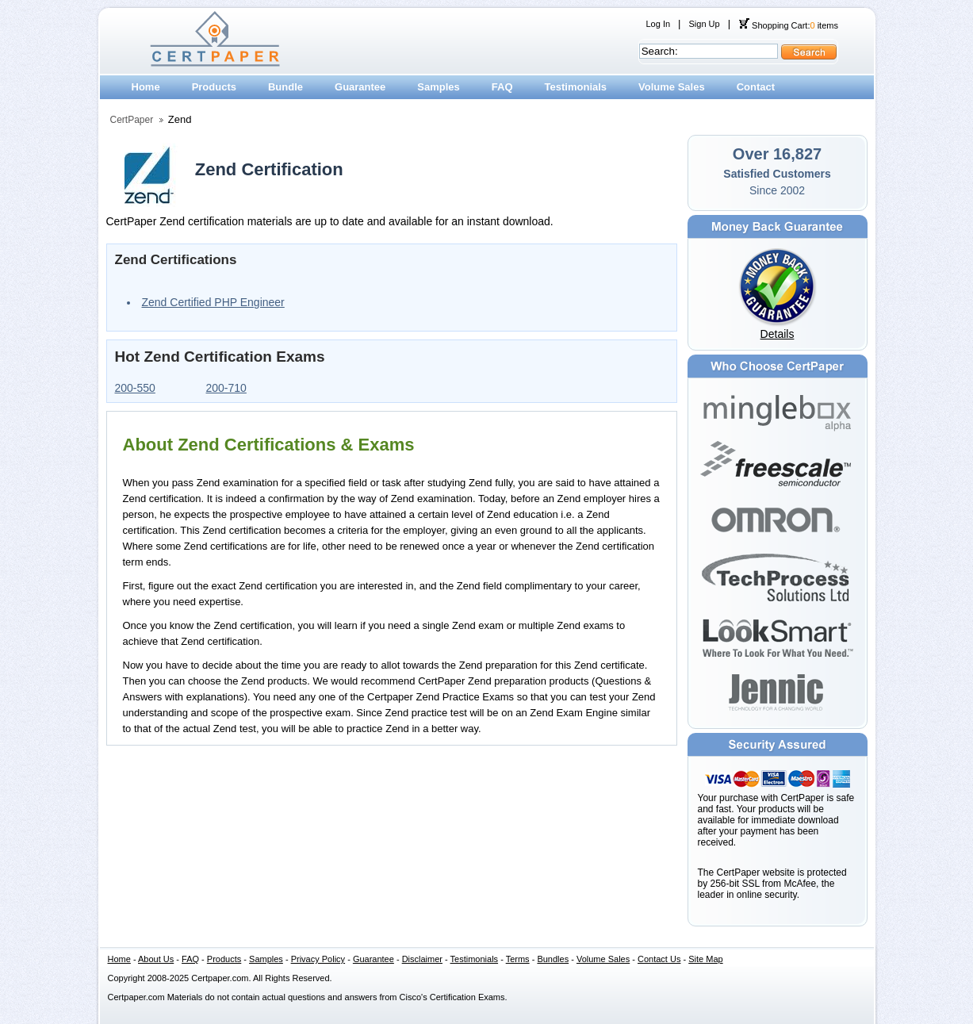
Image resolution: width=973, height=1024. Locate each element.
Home (146, 87)
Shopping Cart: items (788, 25)
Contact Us (659, 959)
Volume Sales (671, 87)
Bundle (285, 87)
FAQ (502, 87)
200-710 (226, 388)
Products (214, 87)
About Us (156, 959)
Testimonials (576, 87)
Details (777, 334)
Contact (756, 87)
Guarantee (360, 87)
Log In (658, 24)
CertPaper (132, 119)
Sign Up (703, 24)
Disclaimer (422, 959)
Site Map (705, 959)
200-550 (135, 388)
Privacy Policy (318, 959)
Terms (518, 959)
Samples (438, 87)
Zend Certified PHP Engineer (213, 302)
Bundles (553, 959)
